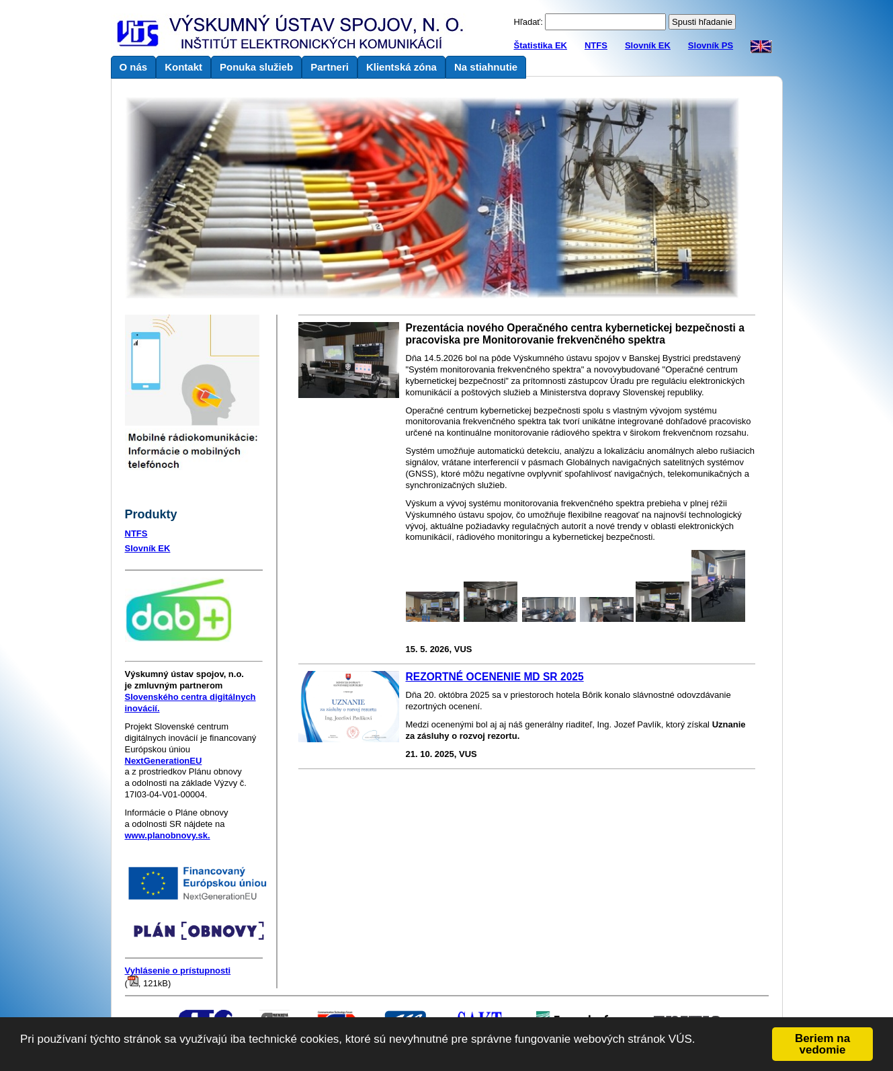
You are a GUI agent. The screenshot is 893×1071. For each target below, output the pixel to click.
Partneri (329, 67)
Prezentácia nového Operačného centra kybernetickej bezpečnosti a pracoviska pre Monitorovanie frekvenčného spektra (575, 334)
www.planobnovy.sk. (167, 835)
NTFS (596, 45)
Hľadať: (528, 22)
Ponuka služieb (256, 67)
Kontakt (183, 67)
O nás (134, 67)
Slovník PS (710, 45)
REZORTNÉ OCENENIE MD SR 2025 (495, 676)
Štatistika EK (540, 45)
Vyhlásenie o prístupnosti (178, 970)
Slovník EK (648, 45)
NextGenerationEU (163, 761)
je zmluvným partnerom (184, 679)
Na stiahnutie (485, 67)
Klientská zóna (401, 67)
